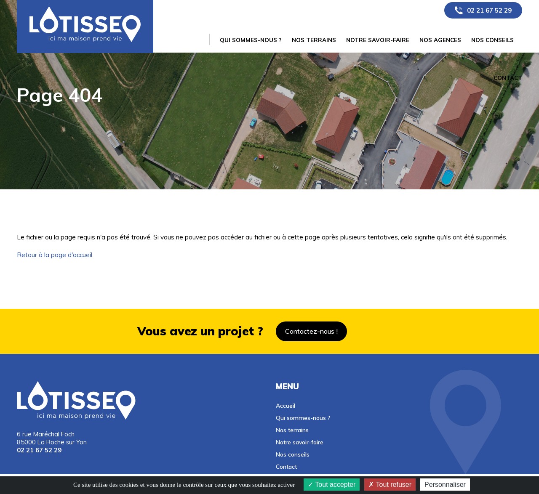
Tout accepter (331, 484)
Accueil (285, 405)
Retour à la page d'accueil (54, 255)
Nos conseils (293, 454)
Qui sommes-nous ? (303, 417)
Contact (286, 466)
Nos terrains (292, 429)
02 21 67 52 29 (489, 10)
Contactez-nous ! (311, 331)
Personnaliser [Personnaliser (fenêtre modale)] (445, 484)
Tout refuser (389, 484)
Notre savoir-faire (299, 442)
